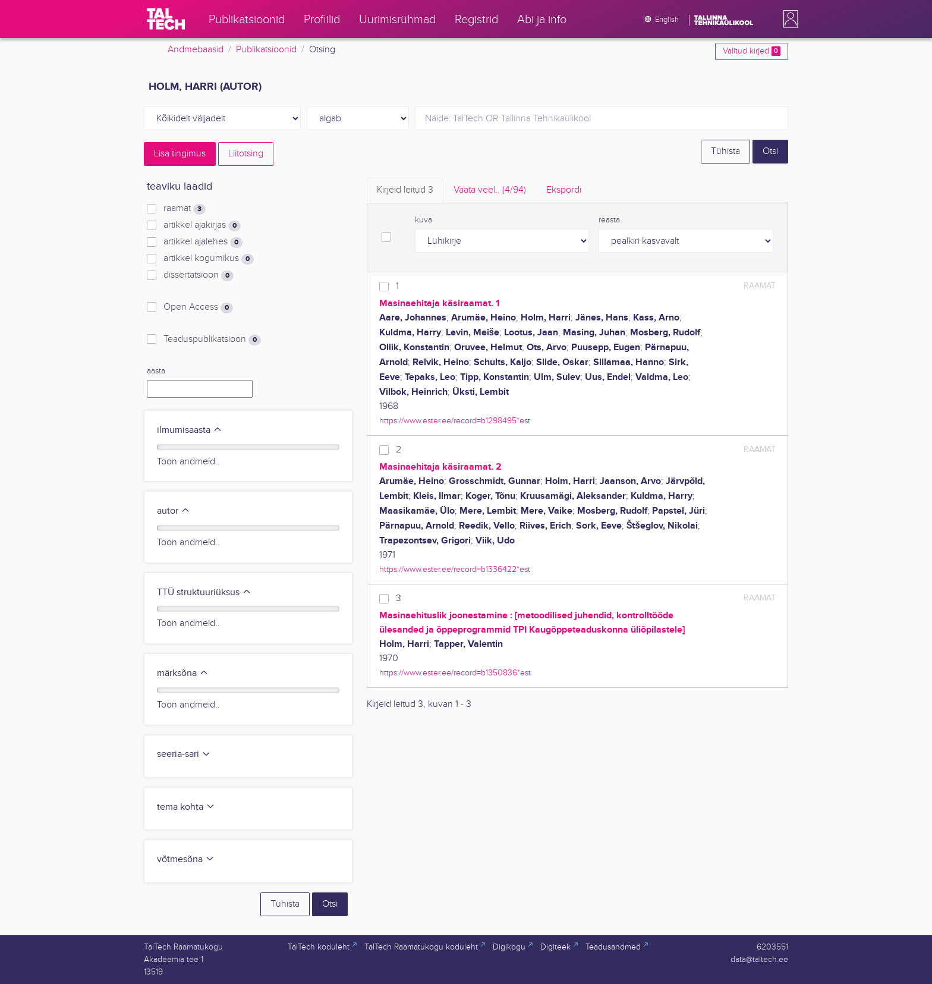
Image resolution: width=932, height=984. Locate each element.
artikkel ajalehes (203, 242)
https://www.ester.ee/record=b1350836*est (455, 673)
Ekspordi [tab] (563, 190)
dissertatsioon (198, 275)
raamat (184, 209)
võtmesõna (186, 859)
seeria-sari (184, 754)
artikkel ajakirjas (202, 225)
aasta (156, 371)
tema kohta (186, 807)
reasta (609, 220)
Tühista (725, 151)
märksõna (183, 673)
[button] (788, 19)
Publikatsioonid (266, 49)
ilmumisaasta (189, 430)
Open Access (198, 307)
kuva (423, 220)
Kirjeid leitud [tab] (405, 190)
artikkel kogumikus (208, 259)
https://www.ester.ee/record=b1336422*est (454, 569)
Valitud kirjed (751, 51)
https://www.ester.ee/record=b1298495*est (454, 421)
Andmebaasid (195, 49)
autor (173, 511)
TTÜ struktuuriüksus (204, 592)
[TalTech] (166, 19)
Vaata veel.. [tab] (490, 190)
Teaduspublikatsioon (212, 339)
